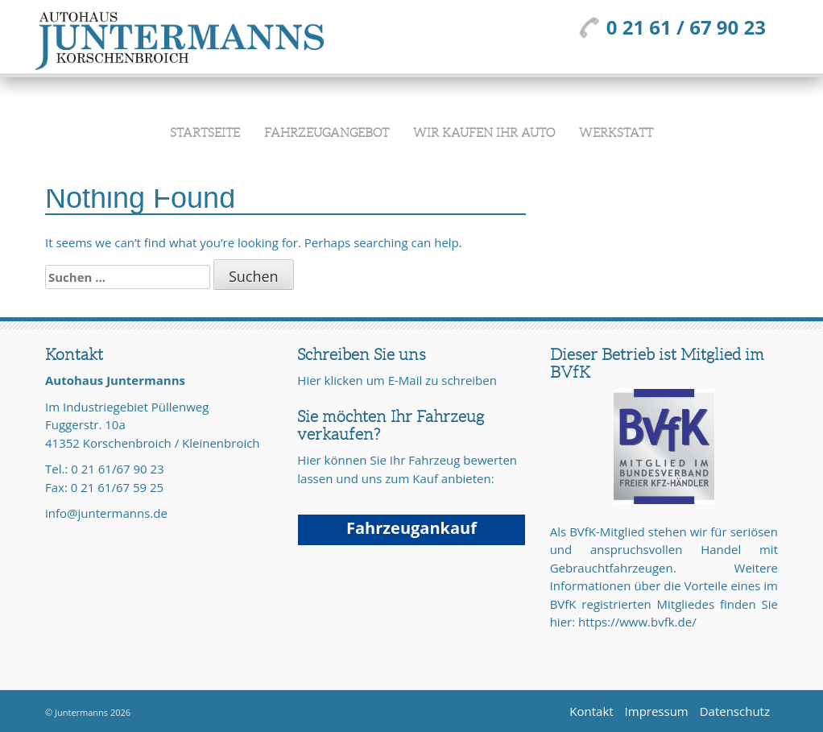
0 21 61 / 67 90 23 (670, 27)
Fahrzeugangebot (326, 132)
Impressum (657, 711)
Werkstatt (616, 132)
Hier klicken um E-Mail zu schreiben (397, 380)
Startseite (205, 132)
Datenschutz (735, 711)
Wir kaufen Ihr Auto (484, 132)
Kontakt (591, 711)
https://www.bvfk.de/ (637, 622)
